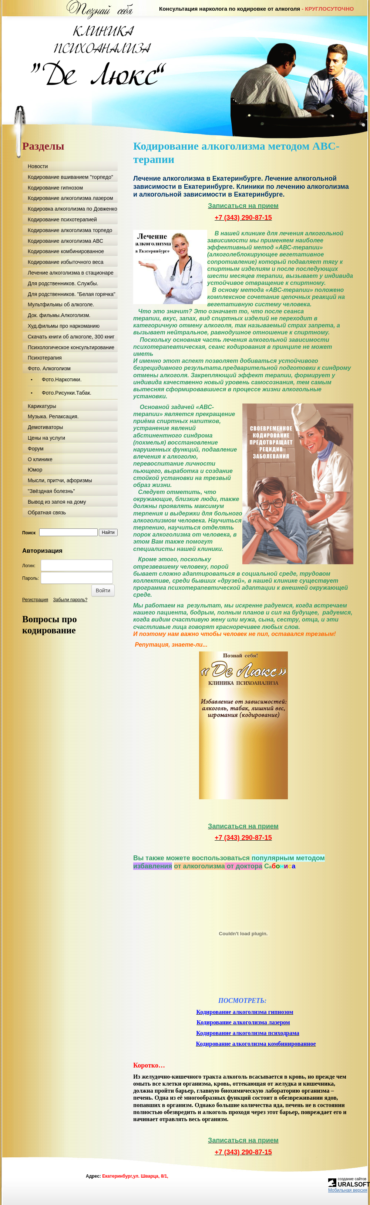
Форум (36, 449)
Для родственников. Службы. (63, 283)
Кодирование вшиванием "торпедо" (70, 177)
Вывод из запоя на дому (57, 502)
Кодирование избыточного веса (66, 262)
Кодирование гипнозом (55, 188)
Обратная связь (47, 512)
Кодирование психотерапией (62, 219)
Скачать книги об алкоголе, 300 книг (71, 337)
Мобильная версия (347, 1190)
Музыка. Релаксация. (53, 416)
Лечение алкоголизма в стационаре (71, 273)
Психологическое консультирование (71, 347)
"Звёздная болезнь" (51, 491)
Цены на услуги (46, 438)
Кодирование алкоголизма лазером (70, 198)
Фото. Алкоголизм (49, 368)
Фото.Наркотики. (62, 379)
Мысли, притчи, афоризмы (60, 480)
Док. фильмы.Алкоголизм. (59, 315)
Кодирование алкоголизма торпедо (70, 230)
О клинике (40, 459)
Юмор (35, 470)
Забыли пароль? (70, 599)
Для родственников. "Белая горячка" (71, 294)
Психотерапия (45, 358)
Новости (38, 166)
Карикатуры (42, 406)
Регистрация (35, 599)
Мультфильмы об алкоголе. (61, 304)
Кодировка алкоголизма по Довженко (72, 209)
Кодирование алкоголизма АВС (65, 241)
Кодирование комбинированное (66, 251)
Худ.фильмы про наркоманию (64, 326)
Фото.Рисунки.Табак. (66, 393)
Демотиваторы (45, 427)
